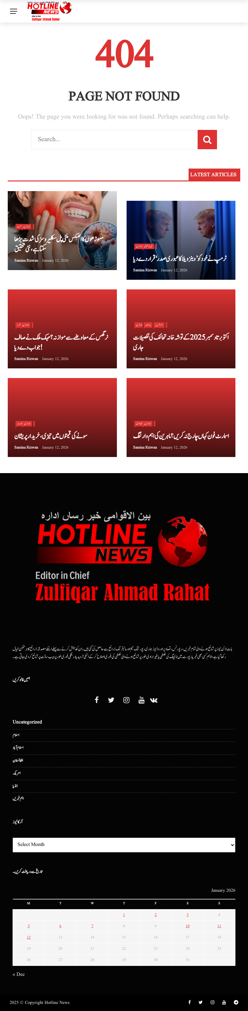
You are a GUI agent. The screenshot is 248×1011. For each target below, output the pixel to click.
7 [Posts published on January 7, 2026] (92, 926)
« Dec (19, 974)
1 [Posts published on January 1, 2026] (124, 915)
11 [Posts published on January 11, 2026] (219, 926)
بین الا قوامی (148, 246)
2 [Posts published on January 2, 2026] (156, 915)
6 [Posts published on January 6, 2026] (60, 926)
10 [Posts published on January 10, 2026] (188, 926)
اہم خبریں (159, 325)
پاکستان (148, 325)
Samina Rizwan (26, 260)
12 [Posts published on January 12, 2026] (29, 937)
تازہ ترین (26, 226)
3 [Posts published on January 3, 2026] (188, 915)
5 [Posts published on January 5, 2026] (29, 926)
